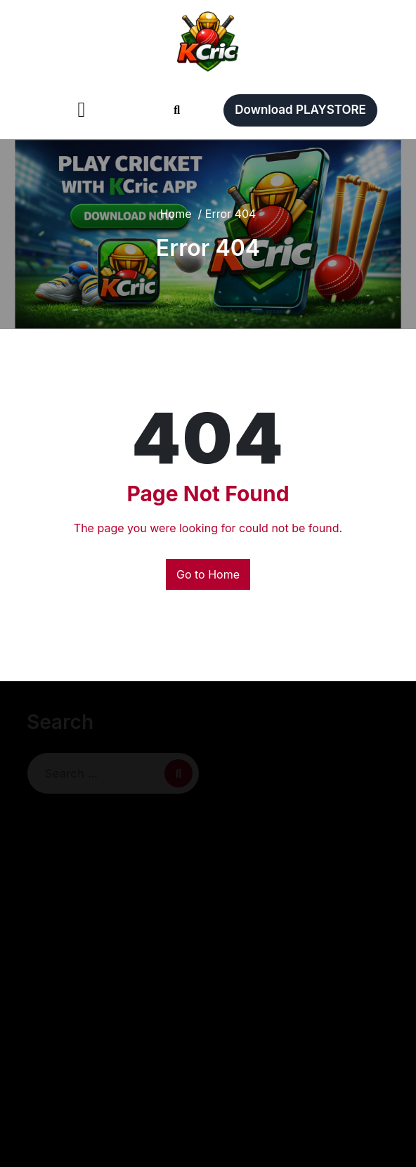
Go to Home (208, 574)
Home (176, 214)
